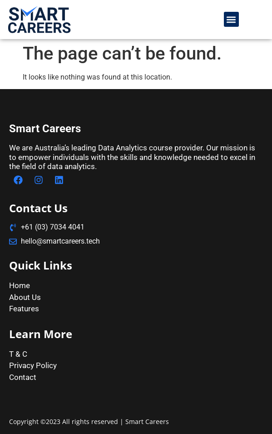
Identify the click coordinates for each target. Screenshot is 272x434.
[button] (231, 19)
